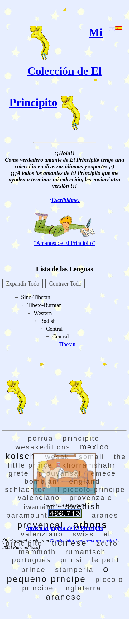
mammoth (37, 552)
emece (103, 473)
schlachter (25, 489)
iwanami (39, 507)
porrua (40, 438)
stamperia (74, 569)
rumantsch (85, 552)
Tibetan (67, 344)
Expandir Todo (22, 284)
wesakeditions (42, 447)
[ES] (115, 29)
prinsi (71, 560)
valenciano (39, 497)
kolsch (20, 456)
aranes (105, 515)
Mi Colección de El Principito (56, 67)
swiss (83, 534)
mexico (94, 447)
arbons (90, 525)
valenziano (42, 534)
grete (19, 473)
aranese (64, 597)
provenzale (90, 497)
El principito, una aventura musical (84, 540)
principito (81, 438)
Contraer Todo (65, 284)
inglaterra (82, 588)
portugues (31, 560)
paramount (27, 515)
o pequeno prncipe (58, 574)
